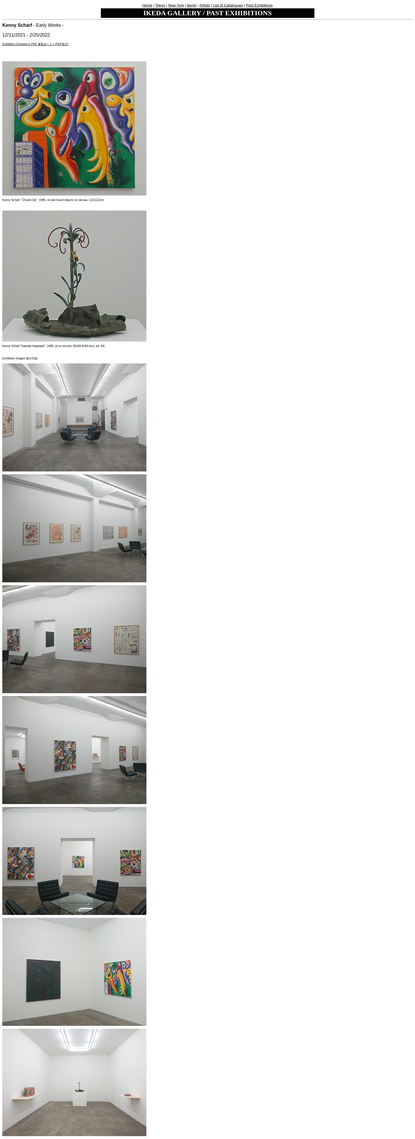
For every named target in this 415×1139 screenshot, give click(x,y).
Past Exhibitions (259, 5)
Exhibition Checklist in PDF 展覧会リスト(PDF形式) (35, 44)
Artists (204, 5)
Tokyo (160, 5)
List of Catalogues (228, 5)
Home (147, 5)
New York (176, 5)
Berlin (192, 5)
